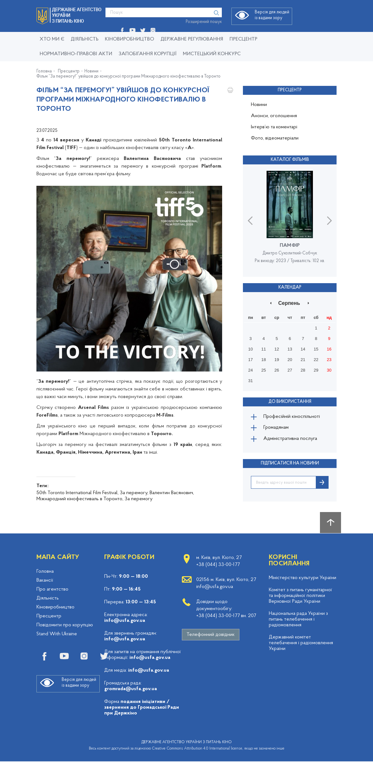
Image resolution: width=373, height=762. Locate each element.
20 (290, 359)
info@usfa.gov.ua (124, 621)
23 (329, 359)
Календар (289, 287)
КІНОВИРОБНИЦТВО (129, 39)
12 (277, 349)
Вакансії (44, 581)
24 (250, 370)
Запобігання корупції (147, 54)
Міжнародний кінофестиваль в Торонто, (79, 499)
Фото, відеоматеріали (275, 138)
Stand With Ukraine (56, 634)
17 (250, 359)
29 (316, 370)
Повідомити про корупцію (64, 625)
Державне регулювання (191, 39)
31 (250, 380)
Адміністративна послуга (291, 439)
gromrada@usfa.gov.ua (130, 689)
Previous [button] (250, 220)
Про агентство (52, 589)
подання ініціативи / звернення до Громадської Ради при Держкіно (141, 708)
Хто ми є (52, 39)
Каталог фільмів (290, 159)
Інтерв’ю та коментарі (274, 127)
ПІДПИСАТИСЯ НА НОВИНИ (290, 464)
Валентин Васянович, (172, 492)
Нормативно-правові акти (76, 54)
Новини (91, 71)
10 (250, 349)
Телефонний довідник (211, 635)
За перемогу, (134, 492)
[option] (290, 220)
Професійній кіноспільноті (292, 416)
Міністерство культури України (302, 578)
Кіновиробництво (55, 607)
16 (329, 349)
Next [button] (329, 220)
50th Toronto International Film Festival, (77, 492)
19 (277, 359)
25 (263, 370)
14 (303, 349)
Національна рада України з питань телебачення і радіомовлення (298, 620)
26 (277, 370)
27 (290, 370)
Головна (44, 71)
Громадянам (276, 428)
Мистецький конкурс (212, 54)
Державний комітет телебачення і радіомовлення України (301, 643)
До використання (289, 401)
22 (316, 359)
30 (329, 370)
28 (303, 370)
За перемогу (138, 499)
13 (290, 349)
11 (263, 349)
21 (303, 359)
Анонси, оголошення (274, 115)
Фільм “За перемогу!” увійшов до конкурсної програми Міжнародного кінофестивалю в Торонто (128, 76)
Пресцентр (243, 39)
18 (263, 359)
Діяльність (84, 39)
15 (316, 349)
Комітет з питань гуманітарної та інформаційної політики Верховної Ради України (300, 596)
